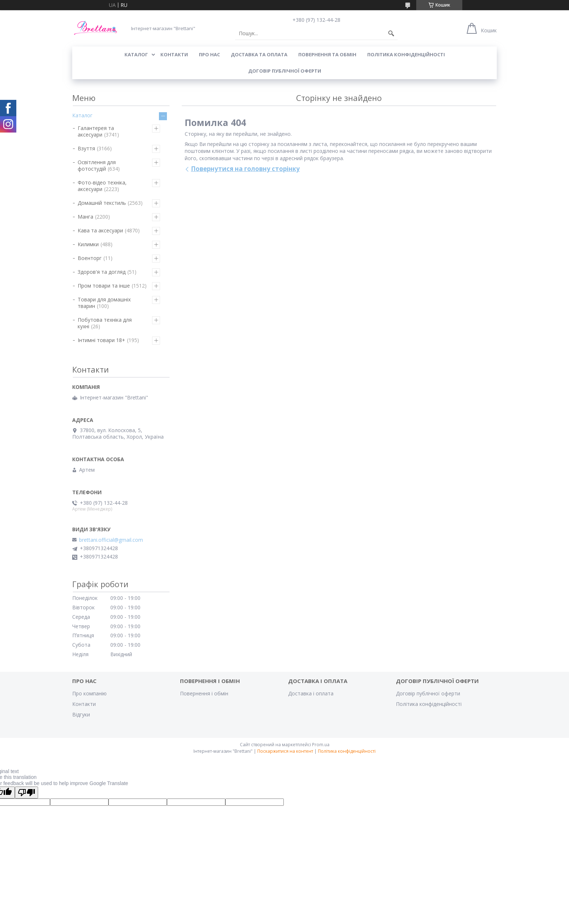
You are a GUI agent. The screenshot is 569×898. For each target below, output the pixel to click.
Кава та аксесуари (100, 230)
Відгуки (81, 714)
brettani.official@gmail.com (111, 540)
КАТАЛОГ (136, 54)
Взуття (86, 148)
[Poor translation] (26, 793)
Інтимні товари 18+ (101, 340)
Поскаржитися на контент (285, 751)
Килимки (88, 244)
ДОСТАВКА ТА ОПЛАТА (259, 54)
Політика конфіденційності (406, 54)
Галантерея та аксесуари (96, 131)
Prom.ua (320, 744)
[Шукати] (391, 33)
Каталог (82, 115)
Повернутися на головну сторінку (245, 168)
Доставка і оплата (310, 693)
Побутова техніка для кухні (105, 323)
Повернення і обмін (204, 693)
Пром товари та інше (104, 285)
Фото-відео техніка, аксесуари (102, 185)
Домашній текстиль (102, 202)
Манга (85, 216)
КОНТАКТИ (174, 54)
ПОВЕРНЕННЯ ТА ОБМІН (327, 54)
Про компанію (89, 693)
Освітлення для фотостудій (97, 165)
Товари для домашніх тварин (104, 302)
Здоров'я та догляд (102, 271)
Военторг (90, 258)
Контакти (84, 703)
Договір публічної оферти (284, 71)
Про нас (209, 54)
